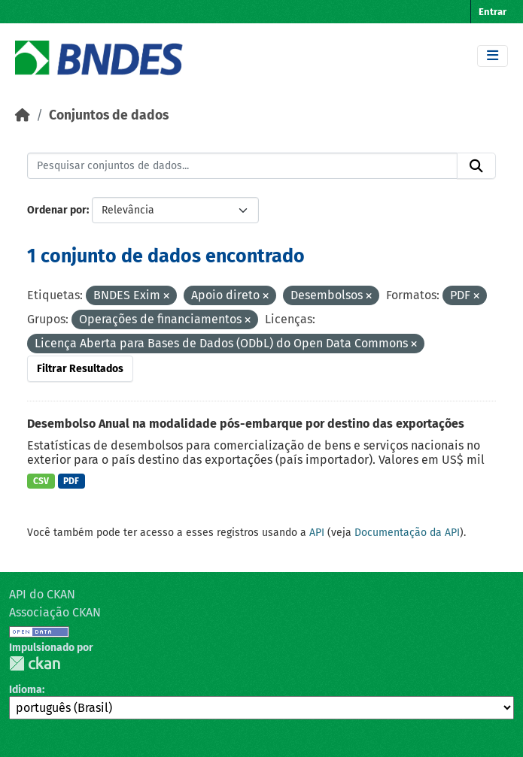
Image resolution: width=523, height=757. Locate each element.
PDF (71, 481)
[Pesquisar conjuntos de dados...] (242, 166)
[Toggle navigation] (492, 56)
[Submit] (476, 166)
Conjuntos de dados (109, 115)
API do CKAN (42, 594)
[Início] (22, 115)
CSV (41, 481)
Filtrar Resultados (80, 368)
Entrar (492, 11)
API (316, 532)
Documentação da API (407, 532)
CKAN (34, 663)
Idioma (25, 689)
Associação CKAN (55, 612)
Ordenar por (57, 210)
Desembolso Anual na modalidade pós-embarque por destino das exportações (245, 423)
